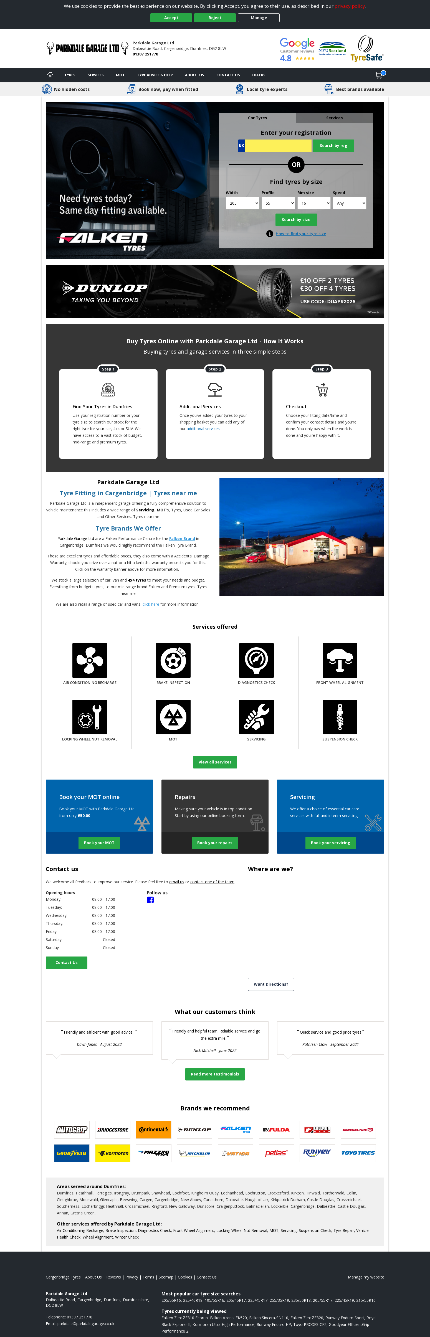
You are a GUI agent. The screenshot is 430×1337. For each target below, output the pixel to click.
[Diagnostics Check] (256, 664)
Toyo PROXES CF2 (310, 1324)
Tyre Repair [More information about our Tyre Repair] (343, 1230)
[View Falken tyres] (235, 1130)
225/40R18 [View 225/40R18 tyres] (193, 1300)
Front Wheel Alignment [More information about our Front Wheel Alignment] (193, 1230)
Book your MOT (99, 842)
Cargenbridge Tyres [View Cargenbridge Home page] (63, 1277)
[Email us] (85, 1323)
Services (96, 74)
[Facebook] (150, 899)
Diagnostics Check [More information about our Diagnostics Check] (154, 1230)
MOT (120, 74)
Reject (215, 17)
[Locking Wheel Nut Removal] (89, 721)
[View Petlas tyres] (276, 1153)
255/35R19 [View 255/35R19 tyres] (279, 1300)
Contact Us (66, 962)
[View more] (215, 291)
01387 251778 (145, 54)
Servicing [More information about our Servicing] (289, 1230)
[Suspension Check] (340, 721)
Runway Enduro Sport (344, 1317)
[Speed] (349, 203)
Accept (171, 17)
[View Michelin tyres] (195, 1153)
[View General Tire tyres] (358, 1130)
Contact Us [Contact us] (228, 74)
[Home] (50, 75)
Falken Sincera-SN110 (268, 1317)
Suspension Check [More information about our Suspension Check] (315, 1230)
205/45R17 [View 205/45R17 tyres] (236, 1300)
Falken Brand (182, 538)
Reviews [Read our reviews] (113, 1277)
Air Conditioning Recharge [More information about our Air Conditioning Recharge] (80, 1230)
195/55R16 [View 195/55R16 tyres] (214, 1300)
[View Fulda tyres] (276, 1130)
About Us (194, 74)
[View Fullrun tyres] (317, 1130)
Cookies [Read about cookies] (185, 1277)
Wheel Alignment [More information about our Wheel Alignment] (98, 1237)
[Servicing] (256, 721)
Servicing (145, 510)
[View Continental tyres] (153, 1130)
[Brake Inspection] (173, 664)
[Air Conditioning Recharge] (90, 664)
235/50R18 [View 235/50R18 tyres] (301, 1300)
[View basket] (379, 75)
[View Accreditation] (332, 48)
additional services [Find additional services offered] (203, 428)
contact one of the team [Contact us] (212, 881)
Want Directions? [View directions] (271, 984)
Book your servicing (330, 842)
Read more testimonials (215, 1074)
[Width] (242, 203)
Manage (259, 17)
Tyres (69, 74)
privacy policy (350, 6)
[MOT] (173, 721)
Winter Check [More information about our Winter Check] (127, 1237)
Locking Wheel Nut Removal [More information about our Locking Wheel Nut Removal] (241, 1230)
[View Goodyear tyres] (72, 1153)
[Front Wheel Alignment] (340, 664)
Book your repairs (214, 842)
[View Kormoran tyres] (113, 1153)
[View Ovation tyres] (235, 1153)
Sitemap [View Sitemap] (166, 1277)
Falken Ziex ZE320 (306, 1317)
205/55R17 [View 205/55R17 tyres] (322, 1300)
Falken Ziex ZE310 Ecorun (184, 1317)
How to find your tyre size (301, 233)
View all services (215, 762)
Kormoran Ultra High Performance (223, 1324)
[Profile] (278, 203)
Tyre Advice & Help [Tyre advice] (155, 74)
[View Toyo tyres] (358, 1153)
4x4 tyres (137, 580)
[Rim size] (314, 203)
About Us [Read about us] (93, 1277)
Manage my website (366, 1277)
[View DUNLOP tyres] (195, 1130)
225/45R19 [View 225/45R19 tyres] (344, 1300)
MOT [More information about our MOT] (274, 1230)
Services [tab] (334, 117)
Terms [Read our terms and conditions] (148, 1277)
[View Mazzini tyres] (153, 1153)
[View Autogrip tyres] (72, 1130)
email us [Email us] (176, 881)
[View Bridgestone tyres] (113, 1130)
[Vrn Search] (275, 145)
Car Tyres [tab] (257, 117)
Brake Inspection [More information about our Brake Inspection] (120, 1230)
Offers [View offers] (258, 74)
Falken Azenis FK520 (228, 1317)
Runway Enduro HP (274, 1324)
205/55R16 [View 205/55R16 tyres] (171, 1300)
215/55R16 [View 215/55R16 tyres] (366, 1300)
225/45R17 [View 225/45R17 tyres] (257, 1300)
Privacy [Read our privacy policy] (131, 1277)
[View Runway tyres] (317, 1153)
